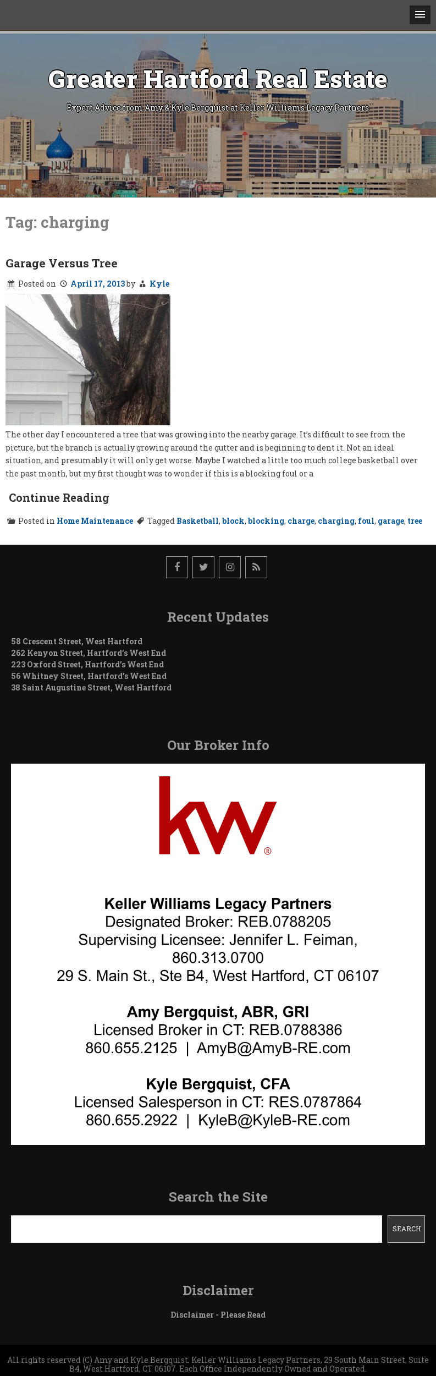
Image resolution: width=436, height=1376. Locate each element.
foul (366, 521)
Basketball (197, 521)
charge (301, 521)
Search (407, 1228)
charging (336, 521)
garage (391, 521)
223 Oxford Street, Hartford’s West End (87, 664)
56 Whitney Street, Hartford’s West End (89, 676)
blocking (266, 521)
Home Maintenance (95, 521)
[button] (420, 15)
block (233, 521)
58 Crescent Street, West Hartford (76, 641)
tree (414, 521)
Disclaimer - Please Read (218, 1314)
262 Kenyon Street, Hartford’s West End (88, 653)
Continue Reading (59, 497)
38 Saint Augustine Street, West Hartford (91, 687)
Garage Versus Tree (61, 263)
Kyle (159, 283)
